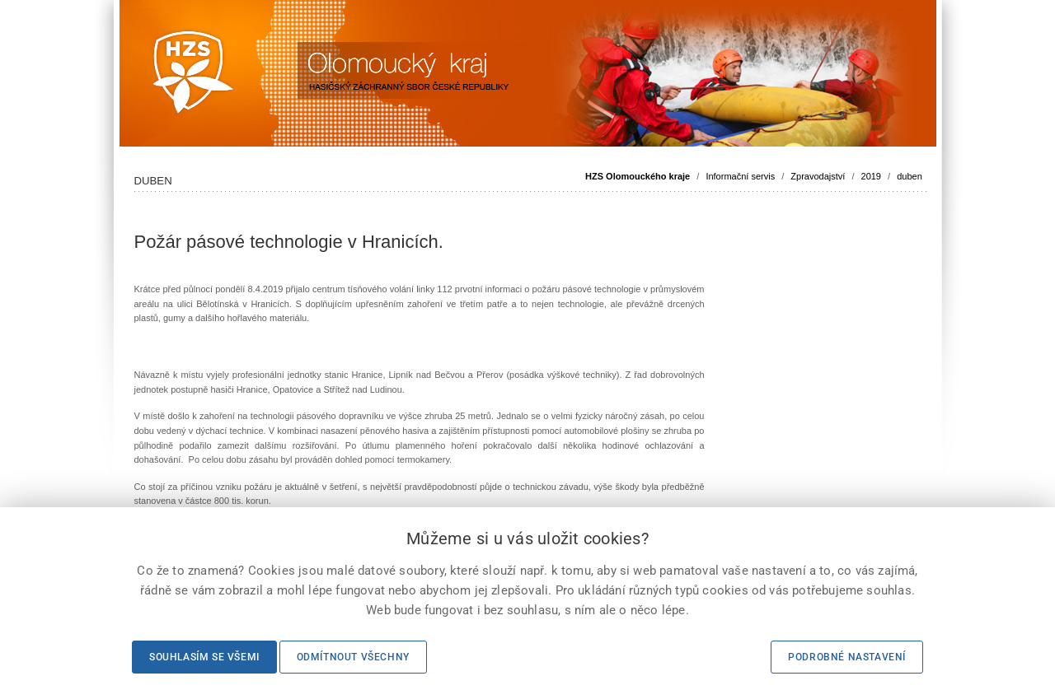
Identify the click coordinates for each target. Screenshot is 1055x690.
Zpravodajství (817, 176)
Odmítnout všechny (353, 657)
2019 (871, 176)
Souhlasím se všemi (204, 657)
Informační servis (740, 176)
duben (909, 176)
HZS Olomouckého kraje (637, 176)
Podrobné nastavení (847, 657)
